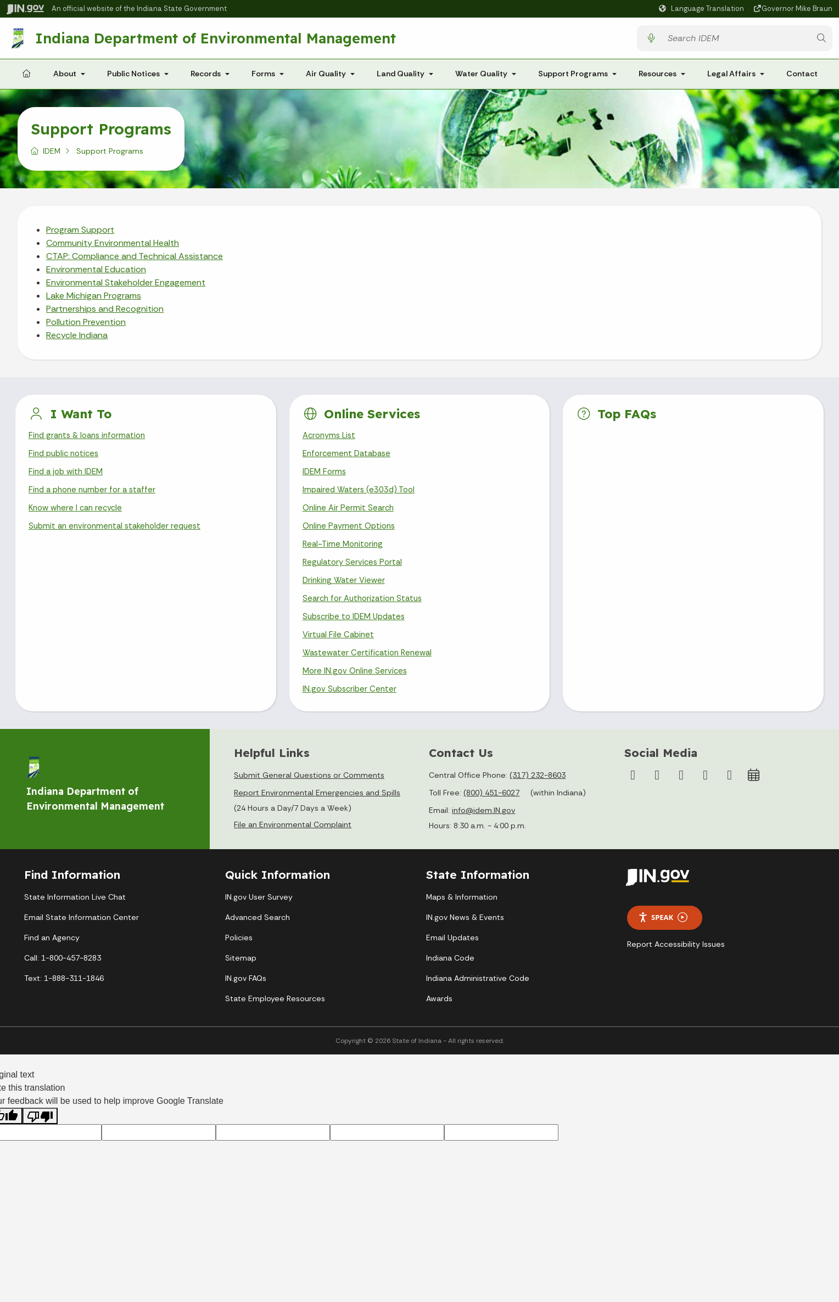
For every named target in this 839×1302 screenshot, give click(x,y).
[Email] (730, 797)
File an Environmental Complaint (292, 847)
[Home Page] (26, 78)
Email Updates (452, 959)
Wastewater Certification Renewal (371, 672)
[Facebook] (633, 797)
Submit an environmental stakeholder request (119, 537)
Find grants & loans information (91, 440)
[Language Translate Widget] (703, 8)
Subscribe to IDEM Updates (357, 633)
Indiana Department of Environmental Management (218, 40)
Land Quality (400, 78)
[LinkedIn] (705, 797)
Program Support (80, 234)
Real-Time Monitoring (345, 556)
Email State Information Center (81, 939)
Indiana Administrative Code (477, 1000)
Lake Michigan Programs (93, 300)
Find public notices (66, 459)
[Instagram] (657, 797)
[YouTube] (681, 797)
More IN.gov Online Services (357, 692)
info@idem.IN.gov (483, 833)
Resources (657, 78)
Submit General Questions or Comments (309, 797)
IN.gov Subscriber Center (351, 711)
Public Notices (133, 78)
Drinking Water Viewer (346, 595)
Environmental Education (96, 273)
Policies (239, 959)
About (64, 78)
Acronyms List (331, 440)
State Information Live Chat (75, 919)
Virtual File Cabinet (340, 653)
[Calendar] (754, 797)
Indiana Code (450, 980)
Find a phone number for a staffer (96, 498)
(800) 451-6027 (491, 815)
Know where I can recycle (78, 518)
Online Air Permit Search (350, 518)
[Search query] (735, 40)
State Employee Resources (275, 1020)
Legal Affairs (731, 78)
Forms (263, 78)
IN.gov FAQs (245, 1000)
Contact (802, 78)
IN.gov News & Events (465, 939)
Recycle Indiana (77, 339)
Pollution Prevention (86, 326)
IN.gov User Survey (259, 919)
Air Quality (326, 78)
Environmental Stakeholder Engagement (125, 287)
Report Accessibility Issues (676, 966)
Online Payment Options (352, 537)
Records (206, 78)
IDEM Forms (326, 479)
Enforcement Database (349, 459)
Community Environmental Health (112, 247)
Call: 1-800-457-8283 (62, 980)
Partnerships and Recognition (105, 313)
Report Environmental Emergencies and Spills (317, 815)
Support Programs (573, 78)
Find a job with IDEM (68, 479)
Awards (439, 1020)
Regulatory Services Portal (355, 576)
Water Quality (481, 78)
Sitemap (240, 980)
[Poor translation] (40, 1138)
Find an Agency (52, 959)
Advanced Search (257, 939)
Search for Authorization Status (366, 614)
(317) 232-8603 (538, 797)
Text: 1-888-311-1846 (64, 1000)
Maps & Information (461, 919)
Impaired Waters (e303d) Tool (362, 498)
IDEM (51, 155)
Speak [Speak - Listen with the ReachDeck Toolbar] (662, 940)
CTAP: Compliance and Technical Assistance (134, 260)
